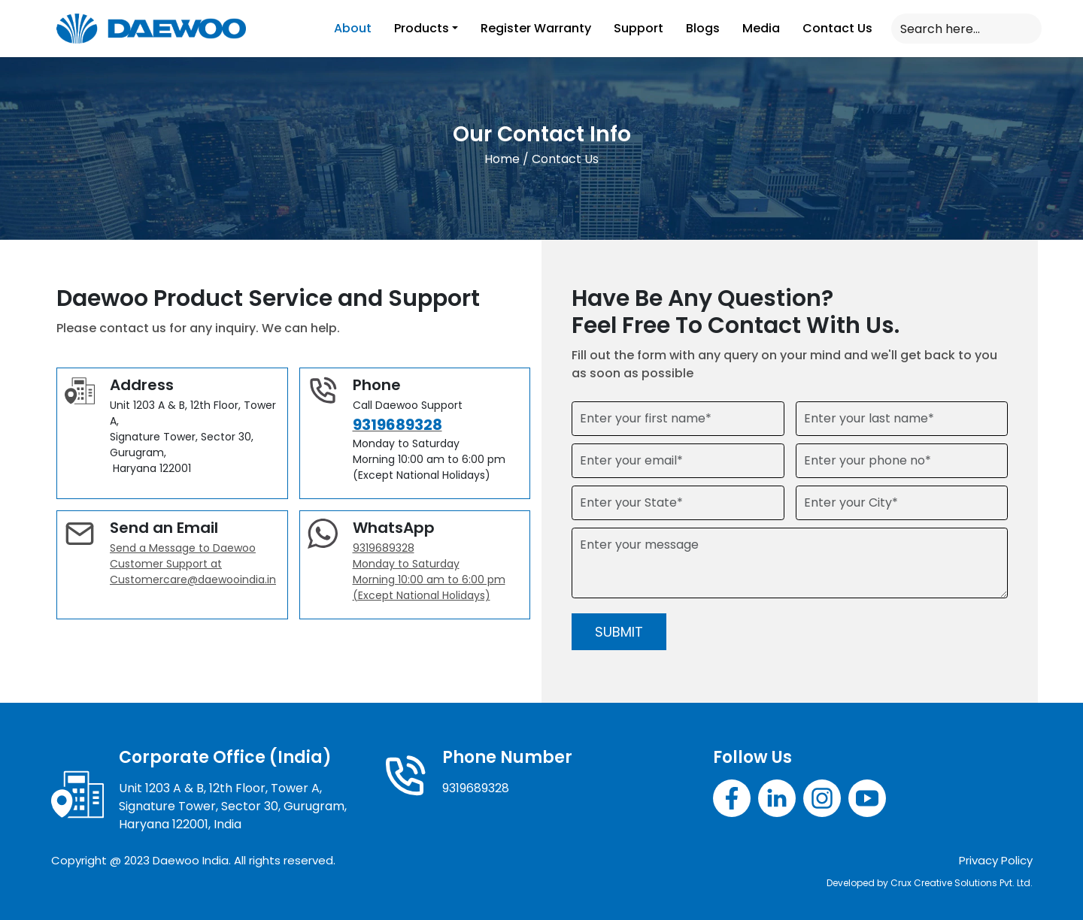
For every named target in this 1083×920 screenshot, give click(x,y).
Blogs (703, 28)
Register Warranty (536, 28)
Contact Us (837, 28)
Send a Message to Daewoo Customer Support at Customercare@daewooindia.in (193, 563)
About (353, 28)
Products (421, 28)
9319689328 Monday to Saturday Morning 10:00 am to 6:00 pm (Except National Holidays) (429, 571)
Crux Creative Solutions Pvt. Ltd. (961, 882)
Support (638, 28)
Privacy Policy (996, 860)
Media (761, 28)
